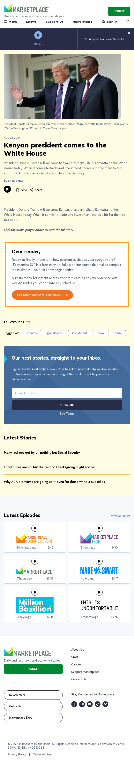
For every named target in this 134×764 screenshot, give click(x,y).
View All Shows (120, 516)
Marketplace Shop (21, 717)
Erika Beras (15, 181)
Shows (31, 22)
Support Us (54, 22)
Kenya (101, 333)
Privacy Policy (17, 754)
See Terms (67, 413)
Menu (10, 22)
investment (79, 333)
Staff (74, 657)
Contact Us (78, 679)
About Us (77, 649)
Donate (119, 11)
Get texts (15, 706)
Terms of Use (42, 754)
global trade (54, 333)
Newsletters (82, 22)
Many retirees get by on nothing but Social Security (42, 452)
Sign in (109, 22)
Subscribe (67, 405)
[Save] (21, 190)
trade (118, 333)
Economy (31, 333)
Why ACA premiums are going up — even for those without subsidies (54, 482)
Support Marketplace (85, 672)
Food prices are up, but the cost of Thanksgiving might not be (49, 467)
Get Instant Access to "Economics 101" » (42, 295)
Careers (76, 664)
